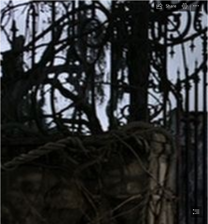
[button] (166, 6)
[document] (104, 112)
